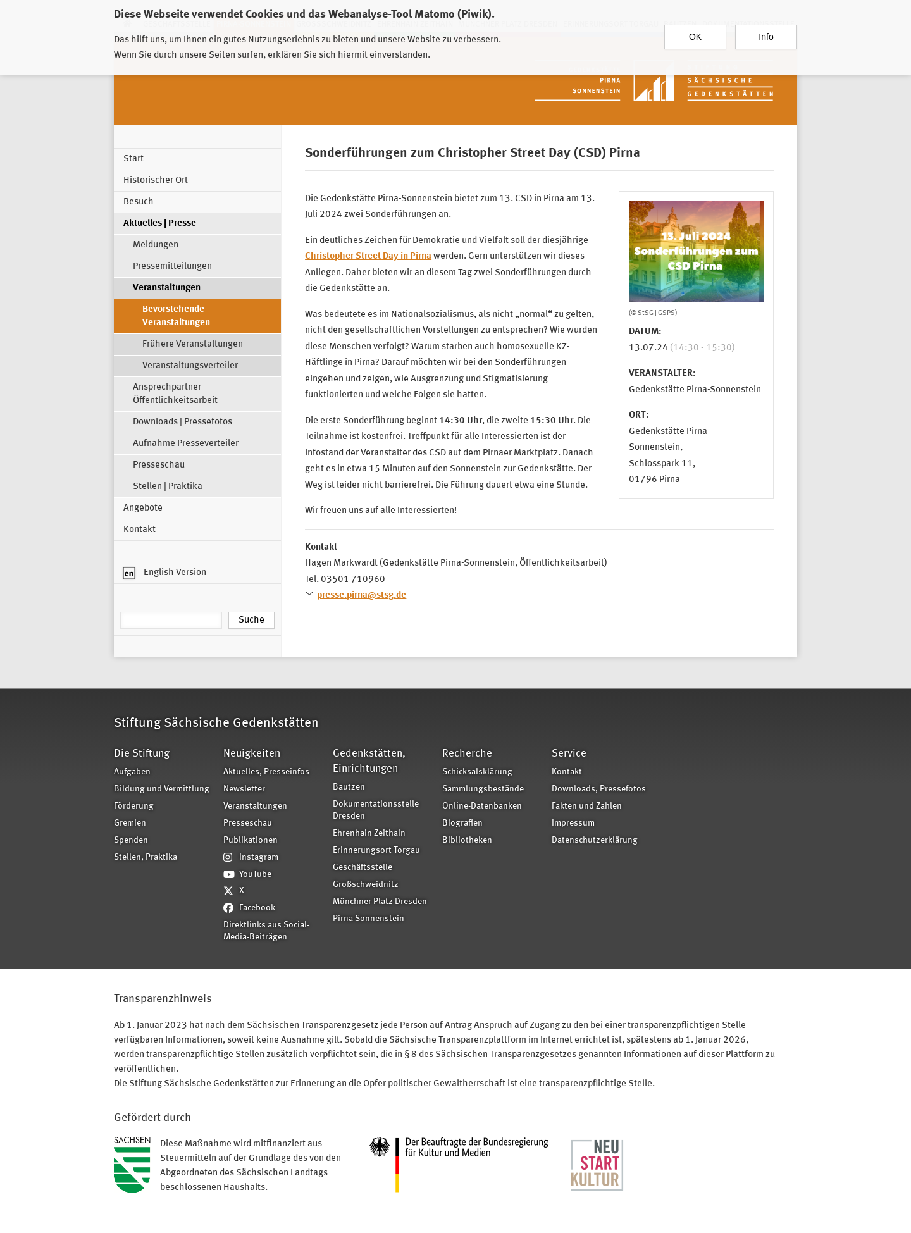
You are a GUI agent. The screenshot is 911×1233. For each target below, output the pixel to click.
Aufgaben (132, 772)
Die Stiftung (142, 753)
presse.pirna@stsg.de (361, 595)
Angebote (143, 508)
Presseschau (159, 465)
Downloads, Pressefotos (599, 789)
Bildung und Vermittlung (161, 789)
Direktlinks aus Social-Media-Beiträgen (266, 931)
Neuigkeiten (251, 753)
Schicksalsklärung (477, 772)
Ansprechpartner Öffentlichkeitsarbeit (175, 394)
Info (766, 31)
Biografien (462, 823)
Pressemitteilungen (172, 266)
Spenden (131, 840)
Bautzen (349, 787)
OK (695, 31)
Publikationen (250, 840)
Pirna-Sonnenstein (368, 919)
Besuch (138, 202)
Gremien (130, 823)
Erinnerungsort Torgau (376, 850)
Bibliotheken (467, 840)
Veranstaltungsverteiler (190, 366)
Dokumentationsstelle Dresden (376, 810)
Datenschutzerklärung (595, 840)
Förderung (134, 806)
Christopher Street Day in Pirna (368, 256)
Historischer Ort (155, 180)
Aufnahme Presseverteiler (186, 444)
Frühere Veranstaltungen (192, 344)
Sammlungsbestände (483, 789)
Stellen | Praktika (167, 487)
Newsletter (244, 789)
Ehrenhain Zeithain (369, 833)
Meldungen (155, 245)
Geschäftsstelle (362, 868)
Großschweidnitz (366, 885)
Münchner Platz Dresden (380, 902)
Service (569, 753)
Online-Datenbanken (482, 806)
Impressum (573, 823)
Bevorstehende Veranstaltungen (176, 316)
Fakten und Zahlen (587, 806)
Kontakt (139, 530)
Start (133, 159)
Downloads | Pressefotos (182, 422)
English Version (164, 573)
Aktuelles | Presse (159, 223)
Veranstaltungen (167, 288)
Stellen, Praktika (145, 857)
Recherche (467, 753)
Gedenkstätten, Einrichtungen (369, 761)
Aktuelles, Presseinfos (266, 772)
